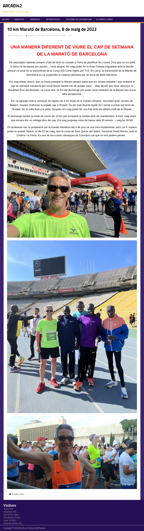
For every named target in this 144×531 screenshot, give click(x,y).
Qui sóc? (6, 19)
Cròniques (35, 19)
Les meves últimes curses (53, 35)
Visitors (9, 505)
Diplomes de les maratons (79, 19)
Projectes (19, 19)
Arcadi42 (32, 35)
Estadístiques (53, 19)
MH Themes (40, 528)
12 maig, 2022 (17, 35)
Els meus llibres (104, 19)
